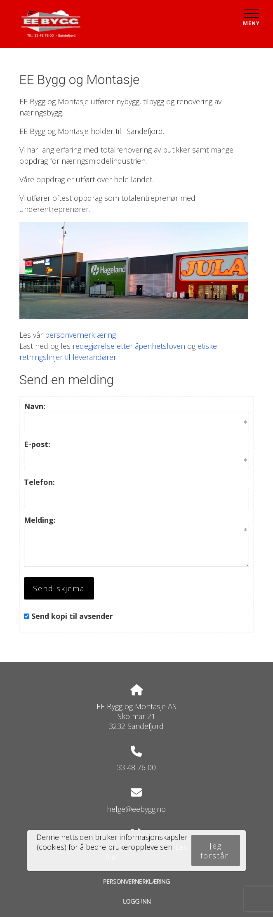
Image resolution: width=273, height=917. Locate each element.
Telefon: (39, 482)
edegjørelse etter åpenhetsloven (130, 346)
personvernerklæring (80, 335)
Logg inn (137, 901)
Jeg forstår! (215, 851)
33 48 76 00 (136, 767)
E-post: (37, 444)
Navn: (34, 406)
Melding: (40, 520)
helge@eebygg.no (136, 809)
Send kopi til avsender (72, 616)
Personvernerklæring (136, 881)
